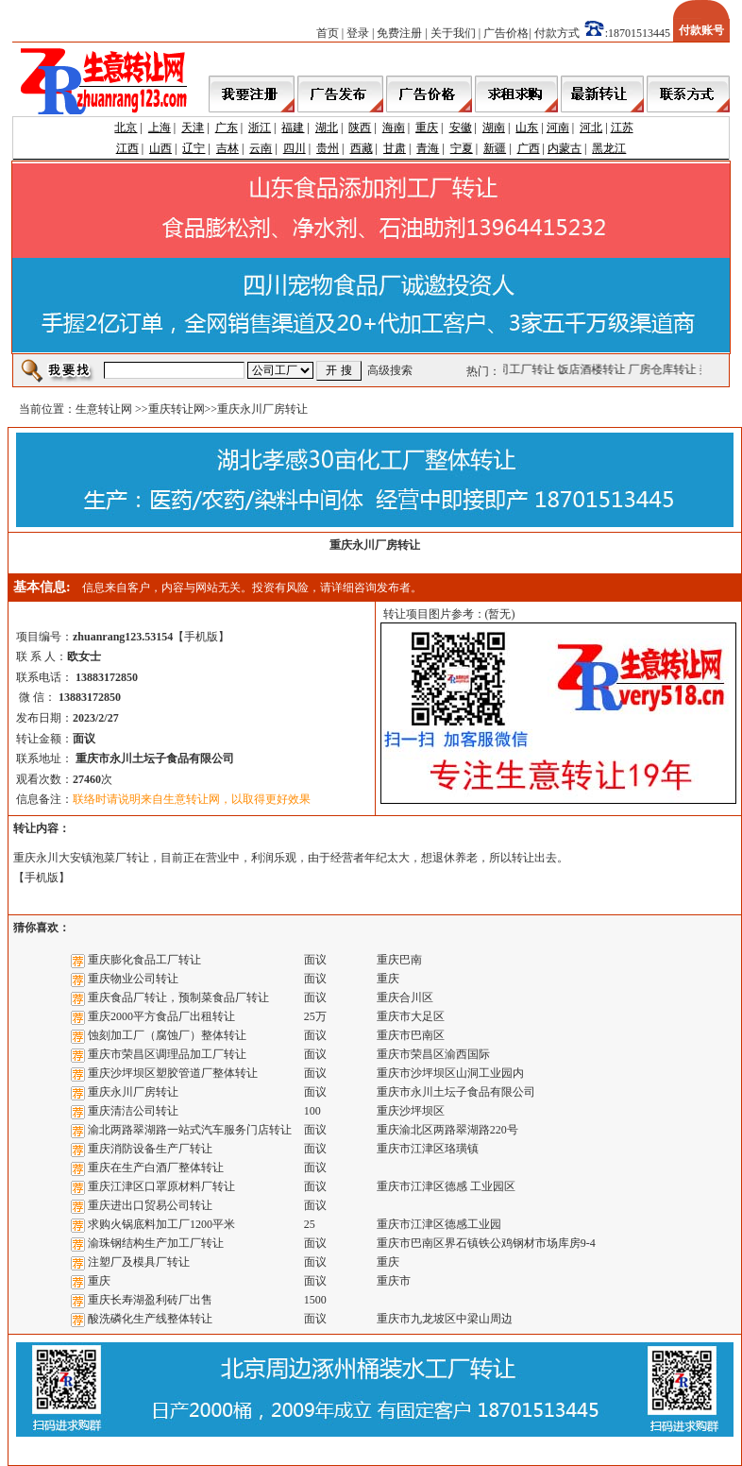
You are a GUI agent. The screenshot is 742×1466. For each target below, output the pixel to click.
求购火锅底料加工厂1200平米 (161, 1224)
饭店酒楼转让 (597, 369)
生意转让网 (104, 409)
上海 (159, 127)
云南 (260, 148)
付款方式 (557, 33)
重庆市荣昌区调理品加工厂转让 (167, 1054)
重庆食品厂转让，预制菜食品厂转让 (178, 997)
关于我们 (453, 33)
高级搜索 (390, 370)
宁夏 (461, 148)
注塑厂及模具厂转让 (139, 1262)
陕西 (359, 127)
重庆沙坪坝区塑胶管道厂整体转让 (173, 1073)
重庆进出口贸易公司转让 (150, 1205)
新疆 (494, 148)
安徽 (460, 127)
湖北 (326, 127)
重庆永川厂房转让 (133, 1092)
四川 (294, 148)
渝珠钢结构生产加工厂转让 (156, 1243)
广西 (528, 148)
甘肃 (394, 148)
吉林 (227, 148)
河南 (558, 127)
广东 (226, 127)
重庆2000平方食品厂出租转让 (161, 1016)
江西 (127, 148)
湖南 (493, 127)
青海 (427, 148)
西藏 (361, 148)
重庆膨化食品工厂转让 (144, 959)
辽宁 (193, 148)
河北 (591, 127)
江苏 (622, 127)
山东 (526, 127)
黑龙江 (609, 148)
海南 (393, 127)
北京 (125, 127)
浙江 (259, 127)
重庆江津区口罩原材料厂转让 (161, 1186)
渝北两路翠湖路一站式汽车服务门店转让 (190, 1129)
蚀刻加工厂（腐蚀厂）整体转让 (167, 1035)
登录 (357, 33)
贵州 (327, 148)
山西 (160, 148)
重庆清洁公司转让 (133, 1110)
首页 (327, 33)
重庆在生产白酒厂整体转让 (156, 1167)
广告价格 (506, 33)
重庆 (426, 127)
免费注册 (399, 33)
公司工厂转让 (526, 369)
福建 (292, 127)
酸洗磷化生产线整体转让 (150, 1318)
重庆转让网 (176, 409)
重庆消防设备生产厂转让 (150, 1148)
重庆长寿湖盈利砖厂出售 (150, 1299)
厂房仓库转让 (667, 369)
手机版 (201, 636)
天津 (192, 127)
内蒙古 (565, 148)
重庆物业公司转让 (133, 978)
